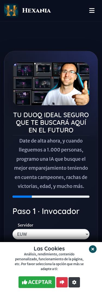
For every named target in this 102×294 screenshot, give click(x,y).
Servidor (25, 225)
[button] (74, 282)
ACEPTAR (37, 282)
